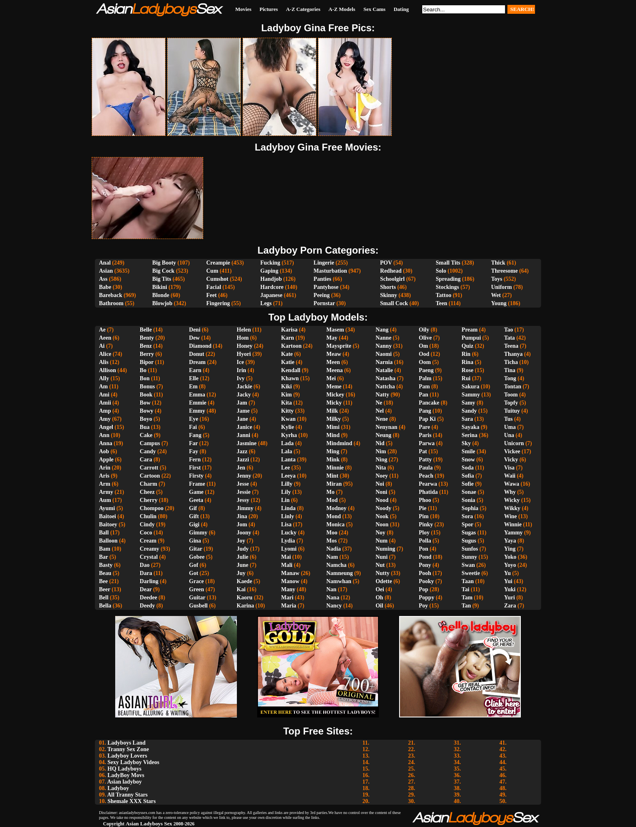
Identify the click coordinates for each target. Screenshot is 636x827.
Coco (146, 533)
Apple (106, 460)
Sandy (469, 411)
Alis (103, 362)
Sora (467, 516)
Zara (510, 606)
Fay (193, 451)
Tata (509, 338)
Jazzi (243, 460)
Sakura (470, 386)
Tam (467, 597)
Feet (211, 295)
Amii (105, 403)
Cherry (149, 500)
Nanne (383, 338)
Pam (424, 386)
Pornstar (324, 303)
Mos (332, 541)
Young (499, 303)
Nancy (334, 606)
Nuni (382, 557)
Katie (287, 362)
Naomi (384, 354)
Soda (468, 468)
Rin (466, 354)
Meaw (334, 354)
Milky (334, 419)
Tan (466, 606)
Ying (510, 549)
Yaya (510, 541)
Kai (241, 589)
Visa (509, 468)
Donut (196, 354)
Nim (381, 451)
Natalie (384, 370)
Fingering (218, 303)
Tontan (512, 386)
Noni (381, 492)
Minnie (335, 468)
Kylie (287, 427)
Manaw (290, 573)
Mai (286, 557)
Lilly (286, 484)
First (195, 468)
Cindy (147, 524)
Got (193, 573)
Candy (148, 451)
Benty (147, 338)
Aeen (105, 338)
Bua (145, 427)
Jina (242, 516)
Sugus (469, 541)
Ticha (511, 362)
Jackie (244, 386)
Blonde (160, 295)
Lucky (289, 533)
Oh (379, 597)
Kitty (287, 411)
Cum (212, 271)
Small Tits (448, 263)
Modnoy (337, 508)
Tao (508, 330)
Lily (286, 492)
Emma (197, 395)
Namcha (337, 565)
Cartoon (150, 476)
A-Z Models (342, 9)
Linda (288, 508)
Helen (244, 330)
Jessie (244, 492)
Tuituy (512, 411)
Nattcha (385, 386)
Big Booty (164, 263)
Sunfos (470, 549)
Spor (467, 524)
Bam (104, 549)
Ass (103, 279)
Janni (243, 435)
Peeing (322, 295)
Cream (148, 541)
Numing (385, 549)
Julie (243, 557)
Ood (424, 354)
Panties (322, 279)
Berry (147, 354)
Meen (333, 362)
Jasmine (247, 443)
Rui (466, 378)
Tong (510, 378)
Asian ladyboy (124, 782)
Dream (197, 362)
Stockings (447, 287)
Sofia (468, 476)
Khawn (290, 378)
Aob (104, 451)
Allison (107, 370)
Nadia (334, 549)
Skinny (388, 295)
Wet (496, 295)
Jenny (244, 476)
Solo (441, 271)
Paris (425, 435)
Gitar (195, 549)
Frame (197, 484)
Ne (379, 403)
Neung (383, 435)
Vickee (512, 451)
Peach (426, 476)
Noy (380, 533)
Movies (243, 9)
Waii (510, 476)
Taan (468, 581)
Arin (104, 468)
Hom (243, 338)
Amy (105, 419)
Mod (332, 500)
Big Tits (161, 279)
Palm (425, 378)
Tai (465, 589)
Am (103, 386)
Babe (105, 287)
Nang (382, 330)
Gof (193, 565)
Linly (287, 516)
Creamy (149, 549)
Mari (287, 597)
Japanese (271, 295)
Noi (380, 484)
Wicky (512, 500)
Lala (286, 451)
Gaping (269, 271)
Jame (243, 411)
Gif (193, 508)
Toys (497, 279)
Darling (149, 581)
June (243, 565)
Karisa (289, 330)
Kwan (288, 419)
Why (510, 492)
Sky (466, 443)
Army (106, 492)
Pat (423, 451)
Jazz (242, 451)
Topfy (511, 403)
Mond (334, 516)
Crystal (149, 557)
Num (382, 541)
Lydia (288, 541)
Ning (381, 460)
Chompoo (151, 508)
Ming (333, 451)
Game (196, 492)
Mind (333, 435)
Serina (469, 435)
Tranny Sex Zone (128, 749)
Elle (193, 378)
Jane (242, 419)
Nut (380, 565)
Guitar (197, 597)
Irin (241, 370)
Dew (194, 338)
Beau (105, 573)
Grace (196, 581)
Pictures (269, 9)
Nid (380, 443)
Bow (145, 403)
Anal (105, 263)
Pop (423, 589)
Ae (102, 330)
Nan (332, 589)
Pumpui (471, 338)
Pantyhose (326, 287)
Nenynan (387, 427)
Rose (467, 370)
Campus (150, 443)
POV (386, 263)
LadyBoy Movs (125, 775)
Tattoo (443, 295)
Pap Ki (427, 419)
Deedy (147, 606)
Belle (146, 330)
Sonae (469, 492)
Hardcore (272, 287)
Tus (508, 419)
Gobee (196, 557)
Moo (332, 533)
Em (193, 386)
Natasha (385, 378)
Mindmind (339, 443)
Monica (336, 524)
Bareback (110, 295)
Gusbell (198, 606)
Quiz (467, 346)
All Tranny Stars (127, 795)
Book (146, 395)
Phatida (428, 492)
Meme (334, 386)
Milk (332, 411)
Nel (380, 411)
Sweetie (471, 573)
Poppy (426, 597)
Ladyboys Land (126, 743)
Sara (467, 419)
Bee (103, 581)
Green (196, 589)
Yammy (513, 533)
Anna (105, 443)
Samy (468, 403)
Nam (332, 557)
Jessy (243, 500)
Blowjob (162, 303)
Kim (286, 395)
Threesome (504, 271)
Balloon (108, 541)
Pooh (425, 573)
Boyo (146, 419)
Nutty (382, 573)
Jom (242, 524)
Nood (382, 500)
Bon (145, 378)
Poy (423, 606)
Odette (384, 581)
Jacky (244, 395)
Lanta (288, 460)
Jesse (243, 484)
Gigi (194, 524)
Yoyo (510, 565)
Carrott (149, 468)
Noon (382, 524)
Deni (194, 330)
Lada (287, 443)
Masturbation (330, 271)
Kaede (244, 581)
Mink (333, 460)
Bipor (147, 362)
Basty (105, 565)
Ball (104, 533)
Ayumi (107, 508)
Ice (240, 362)
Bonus (147, 386)
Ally (104, 378)
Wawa (511, 484)
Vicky (511, 460)
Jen (241, 468)
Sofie (468, 484)
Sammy (471, 395)
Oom (425, 362)
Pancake (429, 403)
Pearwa (428, 484)
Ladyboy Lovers (127, 756)
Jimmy (245, 508)
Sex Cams (374, 9)
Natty (382, 395)
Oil (379, 606)
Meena (335, 370)
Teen (441, 303)
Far (193, 443)
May (332, 338)
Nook (382, 516)
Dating (401, 9)
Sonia (468, 500)
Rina (467, 362)
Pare (424, 427)
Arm (104, 484)
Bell (103, 597)
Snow (468, 460)
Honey (245, 346)
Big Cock (163, 271)
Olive (425, 338)
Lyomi (289, 549)
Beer (104, 589)
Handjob (271, 279)
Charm (148, 484)
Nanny (384, 346)
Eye (193, 419)
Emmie (197, 403)
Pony (425, 565)
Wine (510, 516)
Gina (195, 541)
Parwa (427, 443)
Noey (382, 476)
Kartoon (291, 346)
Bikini (159, 287)
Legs (266, 303)
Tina (510, 370)
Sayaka (470, 427)
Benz (146, 346)
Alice (105, 354)
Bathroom (111, 303)
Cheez (147, 492)
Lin (285, 500)
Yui (508, 581)
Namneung (340, 573)
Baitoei (107, 516)
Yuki (510, 589)
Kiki (286, 386)
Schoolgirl (392, 279)
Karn (287, 338)
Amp (105, 411)
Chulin (148, 516)
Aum (105, 500)
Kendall (290, 370)
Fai (193, 427)
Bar (103, 557)
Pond (425, 557)
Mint (333, 476)
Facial (213, 287)
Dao (145, 565)
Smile (468, 451)
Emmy (197, 411)
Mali (286, 565)
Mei (331, 378)
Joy (241, 541)
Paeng (426, 370)
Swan (468, 565)
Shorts (388, 287)
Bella (105, 606)
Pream (469, 330)
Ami (104, 395)
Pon (423, 549)
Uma (510, 427)
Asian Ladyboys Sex (149, 824)
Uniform (501, 287)
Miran (334, 484)
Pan (423, 395)
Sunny (469, 557)
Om (423, 346)
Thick (498, 263)
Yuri (509, 597)
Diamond (200, 346)
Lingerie (324, 263)
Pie (423, 508)
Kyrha (289, 435)
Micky (334, 403)
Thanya (513, 354)
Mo (331, 492)
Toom (511, 395)
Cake (146, 435)
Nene (382, 419)
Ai (102, 346)
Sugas (469, 533)
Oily (424, 330)
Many (288, 589)
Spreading (448, 279)
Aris (104, 476)
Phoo (425, 500)
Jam (242, 403)
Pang (425, 411)
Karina (245, 606)
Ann (104, 435)
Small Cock (394, 303)
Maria (288, 606)
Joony (244, 533)
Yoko (510, 557)
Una (509, 435)
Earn (195, 370)
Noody (383, 508)
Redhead (391, 271)
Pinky (426, 524)
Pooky (426, 581)
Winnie (513, 524)
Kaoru (245, 597)
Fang (195, 435)
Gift (194, 516)
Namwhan (339, 581)
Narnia (384, 362)
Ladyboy (118, 788)
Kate (287, 354)
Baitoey (108, 524)
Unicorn (514, 443)
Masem (335, 330)
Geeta (196, 500)
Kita (286, 403)
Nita (381, 468)
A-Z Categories (303, 9)
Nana (333, 597)
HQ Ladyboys (124, 769)
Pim (424, 516)
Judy (243, 549)
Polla (425, 541)
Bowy (146, 411)
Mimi (333, 427)
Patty (425, 460)
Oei (380, 589)
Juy (241, 573)
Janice (244, 427)
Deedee (148, 597)
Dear (146, 589)
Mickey (335, 395)
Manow (290, 581)
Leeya (288, 476)
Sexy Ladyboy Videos (133, 762)
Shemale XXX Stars (131, 801)
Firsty (196, 476)
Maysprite (339, 346)
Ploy (424, 533)
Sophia (470, 508)
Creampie (218, 263)
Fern (195, 460)
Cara (146, 460)
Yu (507, 573)
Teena (511, 346)
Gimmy (198, 533)
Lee (285, 468)
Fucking (270, 263)
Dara (146, 573)
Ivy (241, 378)
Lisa (286, 524)
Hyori (244, 354)
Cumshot (217, 279)
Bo (143, 370)
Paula (426, 468)
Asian (106, 271)
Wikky (512, 508)
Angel (106, 427)
